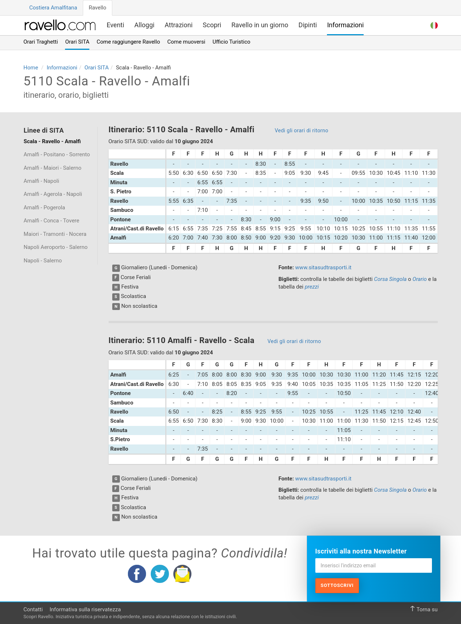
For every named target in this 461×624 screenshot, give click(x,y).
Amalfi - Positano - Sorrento (57, 154)
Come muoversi (186, 42)
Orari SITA (77, 42)
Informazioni (345, 25)
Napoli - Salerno (43, 260)
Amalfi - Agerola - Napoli (53, 194)
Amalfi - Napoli (41, 181)
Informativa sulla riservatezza (85, 609)
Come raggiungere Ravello (128, 42)
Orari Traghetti (41, 42)
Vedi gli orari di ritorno (301, 130)
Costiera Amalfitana (53, 7)
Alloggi (144, 25)
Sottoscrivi (337, 585)
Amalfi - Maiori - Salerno (52, 168)
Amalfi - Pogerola (44, 207)
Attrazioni (179, 25)
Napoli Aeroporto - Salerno (56, 247)
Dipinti (308, 25)
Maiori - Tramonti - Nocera (55, 234)
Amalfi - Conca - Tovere (51, 220)
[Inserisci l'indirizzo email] (373, 565)
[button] (434, 24)
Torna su (423, 609)
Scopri (212, 25)
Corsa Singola (390, 279)
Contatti (33, 609)
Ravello (97, 7)
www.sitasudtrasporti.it (323, 267)
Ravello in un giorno (259, 25)
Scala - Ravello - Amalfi (52, 141)
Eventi (115, 25)
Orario (419, 279)
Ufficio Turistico (231, 42)
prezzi (312, 286)
